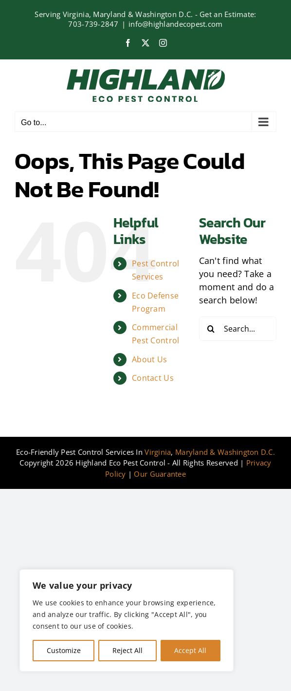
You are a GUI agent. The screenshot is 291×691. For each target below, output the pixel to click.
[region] (126, 620)
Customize (64, 650)
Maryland (191, 452)
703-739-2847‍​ (93, 24)
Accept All (190, 650)
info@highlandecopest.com (175, 24)
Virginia (158, 452)
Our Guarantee (160, 474)
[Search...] (237, 329)
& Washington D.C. (242, 452)
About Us (149, 359)
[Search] (211, 329)
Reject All (127, 650)
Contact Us (153, 378)
